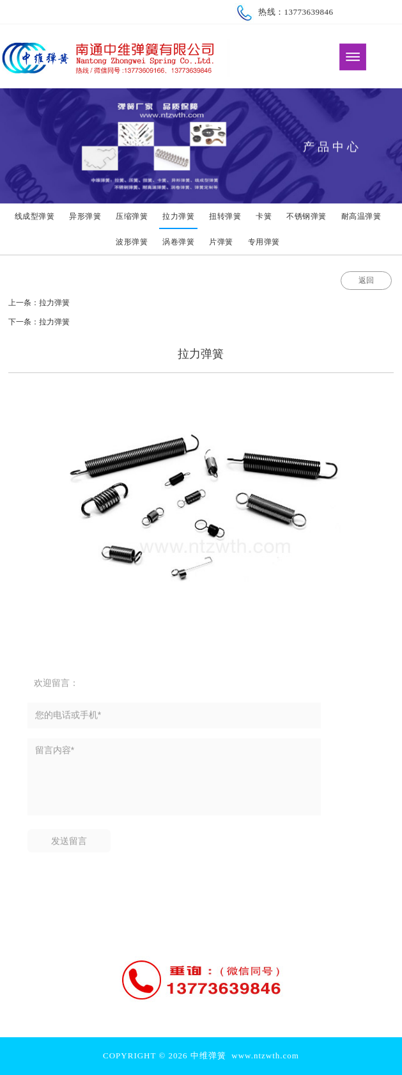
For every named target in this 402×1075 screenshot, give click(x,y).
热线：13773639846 (284, 12)
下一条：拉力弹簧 (39, 321)
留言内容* (174, 783)
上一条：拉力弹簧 (39, 302)
